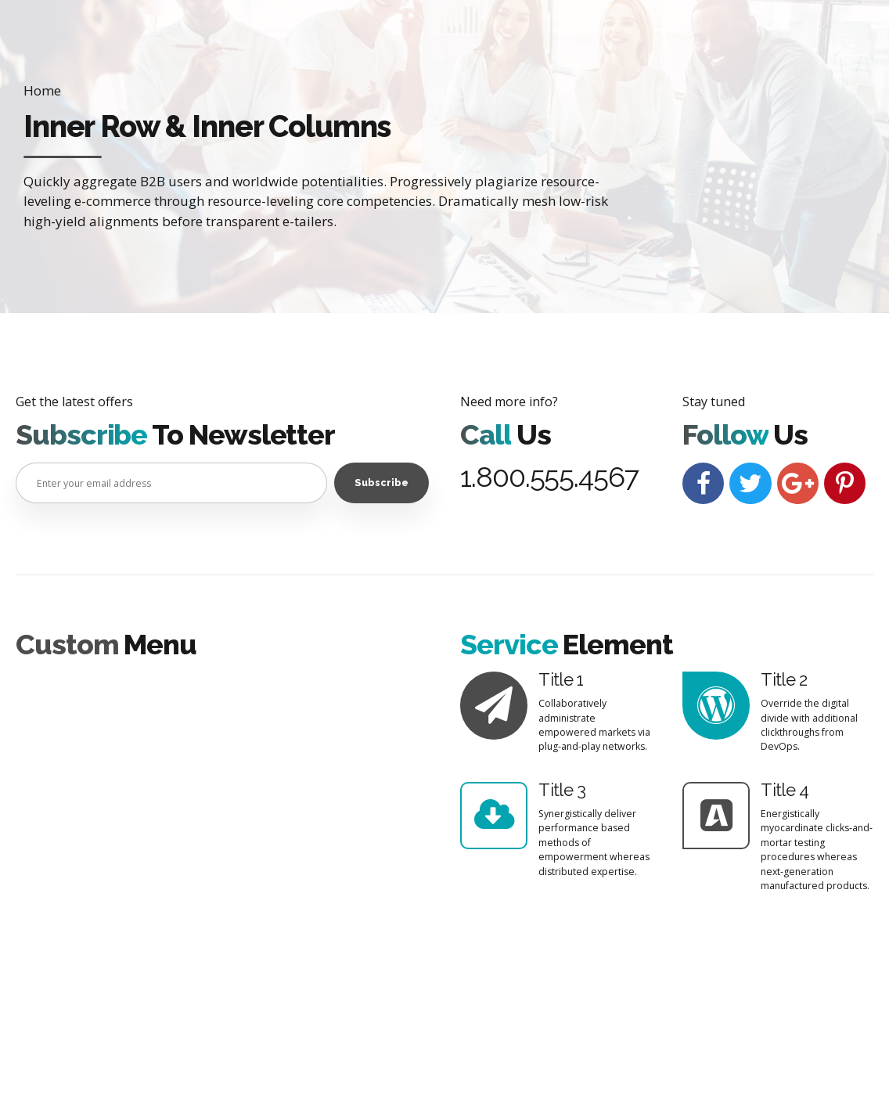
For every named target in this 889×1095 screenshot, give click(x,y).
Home (42, 90)
